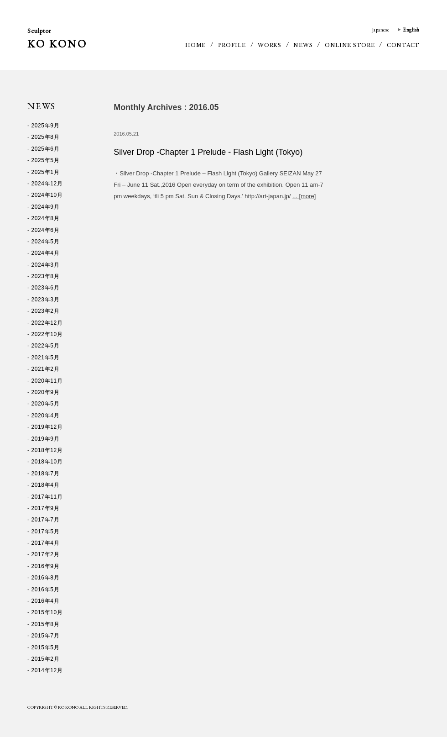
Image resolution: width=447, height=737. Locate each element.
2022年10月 (47, 334)
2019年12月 (47, 427)
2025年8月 (45, 137)
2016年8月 (45, 577)
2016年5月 (45, 589)
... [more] (304, 196)
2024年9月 (45, 207)
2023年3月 (45, 299)
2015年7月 (45, 635)
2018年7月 (45, 473)
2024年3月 (45, 265)
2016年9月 (45, 566)
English (411, 29)
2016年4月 (45, 601)
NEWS (302, 45)
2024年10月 (47, 195)
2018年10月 (47, 461)
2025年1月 (45, 172)
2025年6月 (45, 149)
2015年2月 (45, 659)
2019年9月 (45, 439)
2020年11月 (47, 381)
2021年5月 (45, 357)
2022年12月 (47, 323)
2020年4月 (45, 415)
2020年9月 (45, 392)
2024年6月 (45, 230)
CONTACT (403, 45)
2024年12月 (47, 183)
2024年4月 (45, 253)
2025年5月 (45, 160)
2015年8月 (45, 624)
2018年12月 (47, 450)
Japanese (380, 29)
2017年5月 (45, 531)
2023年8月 (45, 276)
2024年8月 (45, 218)
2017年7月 (45, 519)
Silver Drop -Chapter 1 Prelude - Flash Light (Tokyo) (208, 152)
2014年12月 (47, 670)
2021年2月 (45, 369)
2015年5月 (45, 647)
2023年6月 (45, 287)
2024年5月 (45, 241)
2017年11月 (47, 497)
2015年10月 (47, 612)
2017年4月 (45, 543)
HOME (195, 45)
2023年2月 (45, 311)
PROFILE (232, 45)
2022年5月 (45, 345)
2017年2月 (45, 554)
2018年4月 (45, 485)
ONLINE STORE (349, 45)
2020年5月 (45, 403)
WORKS (269, 45)
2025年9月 (45, 125)
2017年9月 (45, 508)
